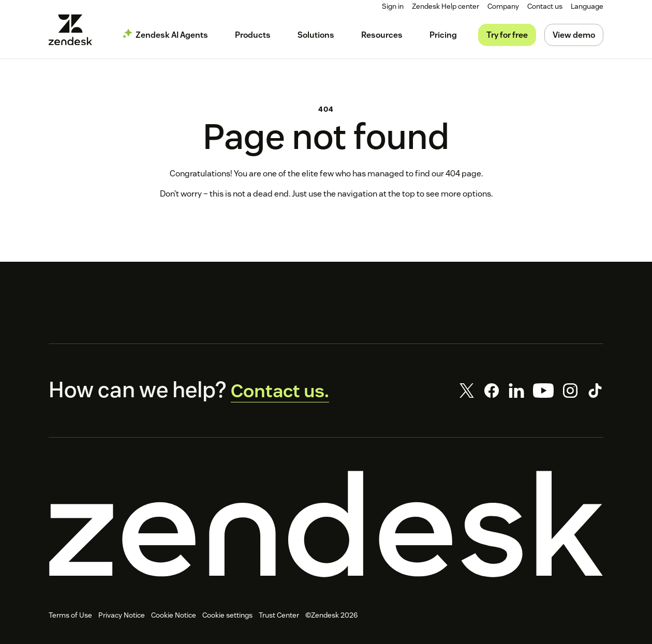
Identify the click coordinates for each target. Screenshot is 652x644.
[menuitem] (504, 6)
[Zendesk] (326, 527)
